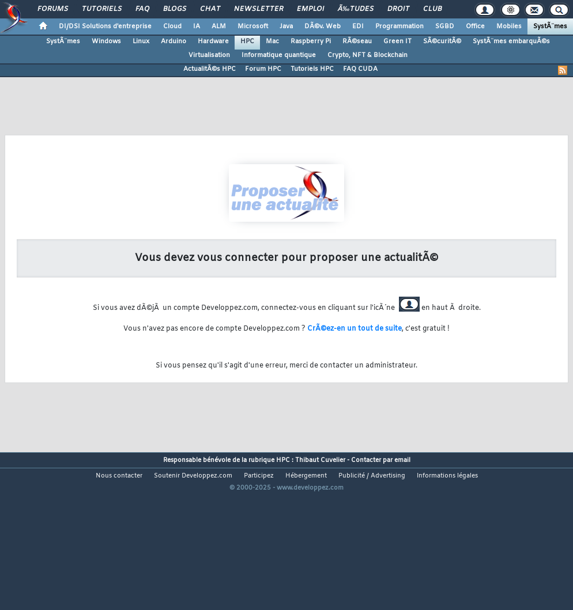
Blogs (174, 9)
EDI (358, 26)
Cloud (172, 26)
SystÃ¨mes (550, 26)
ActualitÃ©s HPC (209, 69)
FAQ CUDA (360, 69)
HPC (247, 41)
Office (475, 26)
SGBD (444, 26)
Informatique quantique (279, 55)
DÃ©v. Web (322, 26)
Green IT (397, 41)
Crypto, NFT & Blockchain (367, 55)
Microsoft (253, 26)
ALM (219, 26)
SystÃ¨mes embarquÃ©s (511, 41)
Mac (272, 41)
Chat (210, 9)
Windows (106, 41)
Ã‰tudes (356, 9)
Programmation (399, 26)
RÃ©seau (357, 41)
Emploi (310, 9)
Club (432, 9)
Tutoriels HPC (312, 69)
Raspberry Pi (311, 41)
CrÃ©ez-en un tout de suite (354, 329)
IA (196, 26)
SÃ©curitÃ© (442, 41)
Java (286, 26)
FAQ (142, 9)
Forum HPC (263, 69)
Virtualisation (209, 55)
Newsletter (258, 9)
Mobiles (509, 26)
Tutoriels (102, 9)
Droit (398, 9)
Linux (141, 41)
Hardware (213, 41)
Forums (52, 9)
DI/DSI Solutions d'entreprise (105, 26)
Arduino (173, 41)
